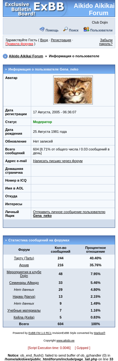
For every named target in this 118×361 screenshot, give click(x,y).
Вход (44, 40)
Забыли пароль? (105, 42)
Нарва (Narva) (24, 296)
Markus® (99, 333)
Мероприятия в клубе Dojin (24, 274)
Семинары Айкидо (24, 283)
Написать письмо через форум (57, 161)
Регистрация (61, 40)
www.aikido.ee (65, 340)
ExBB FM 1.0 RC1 (40, 333)
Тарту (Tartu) (24, 258)
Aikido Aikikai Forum (94, 9)
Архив (24, 265)
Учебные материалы (24, 310)
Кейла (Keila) (24, 317)
